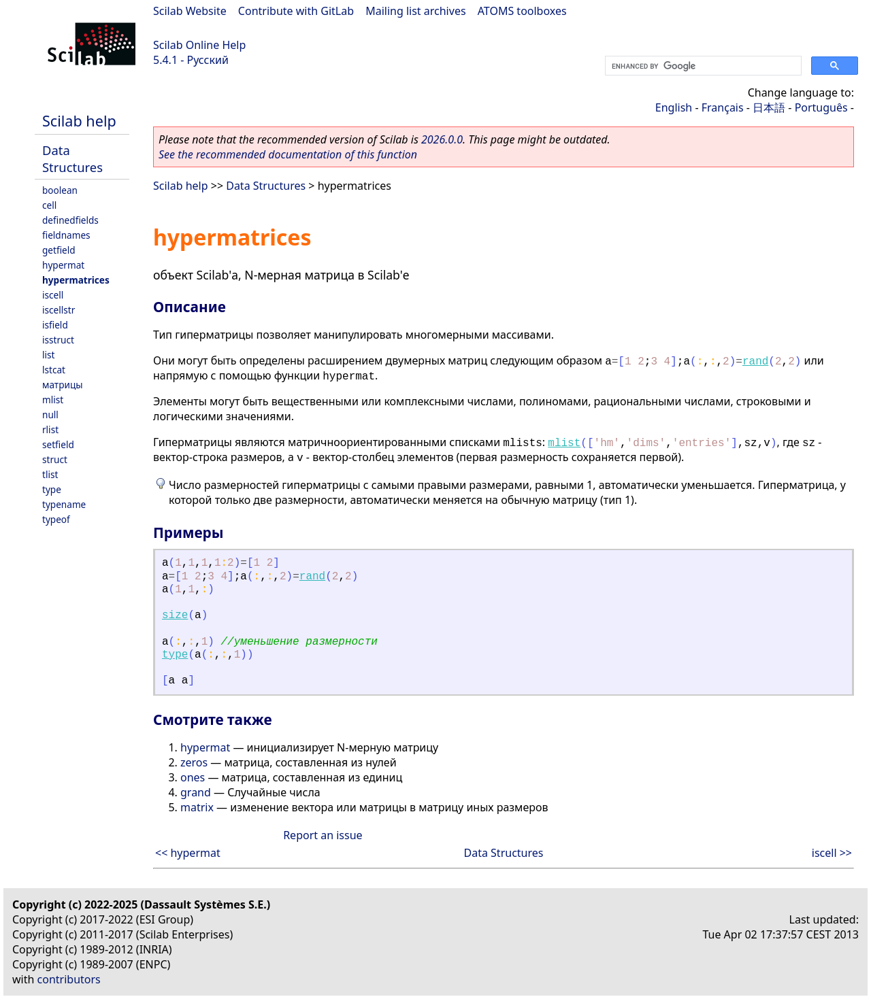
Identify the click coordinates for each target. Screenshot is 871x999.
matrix (197, 807)
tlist (50, 474)
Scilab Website (190, 10)
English (673, 107)
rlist (50, 429)
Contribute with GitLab (296, 10)
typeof (56, 519)
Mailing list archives (415, 10)
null (50, 414)
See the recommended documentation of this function (288, 154)
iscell (52, 294)
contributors (69, 979)
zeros (194, 762)
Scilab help (79, 121)
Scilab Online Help (199, 44)
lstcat (53, 369)
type (51, 489)
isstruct (58, 339)
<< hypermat (187, 852)
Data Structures (72, 158)
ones (192, 777)
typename (64, 504)
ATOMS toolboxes (522, 10)
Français (723, 107)
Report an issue (322, 835)
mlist (52, 399)
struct (54, 459)
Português (821, 107)
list (48, 354)
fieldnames (66, 234)
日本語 (769, 107)
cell (49, 205)
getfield (59, 249)
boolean (60, 190)
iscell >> (832, 852)
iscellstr (58, 309)
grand (195, 792)
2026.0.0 (442, 139)
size (175, 615)
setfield (58, 444)
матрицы (62, 384)
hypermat (63, 264)
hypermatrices (76, 279)
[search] (702, 66)
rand (755, 362)
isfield (55, 324)
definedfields (70, 220)
